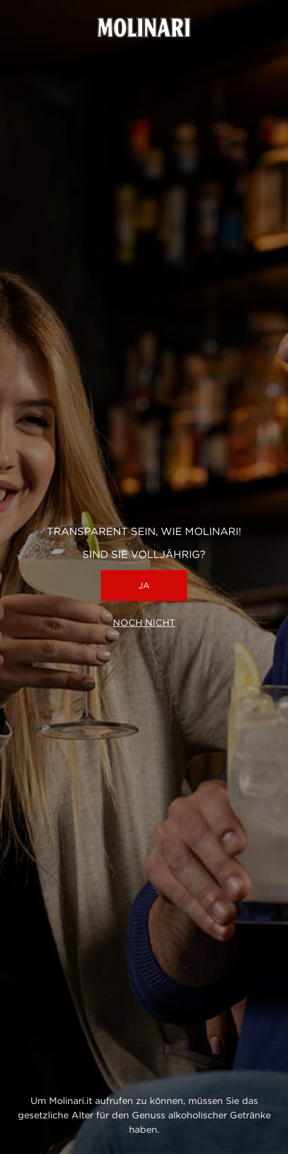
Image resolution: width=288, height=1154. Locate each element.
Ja (144, 585)
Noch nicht (144, 622)
